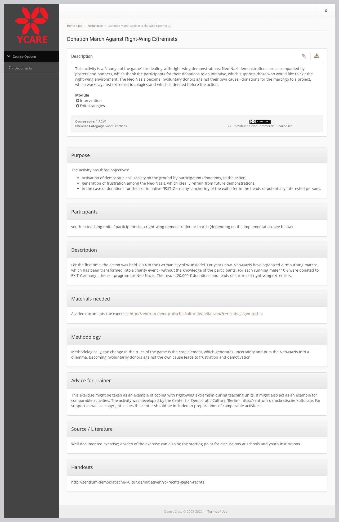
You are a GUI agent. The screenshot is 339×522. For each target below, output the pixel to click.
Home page (74, 26)
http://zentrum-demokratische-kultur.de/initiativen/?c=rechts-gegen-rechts (196, 313)
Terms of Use (217, 511)
